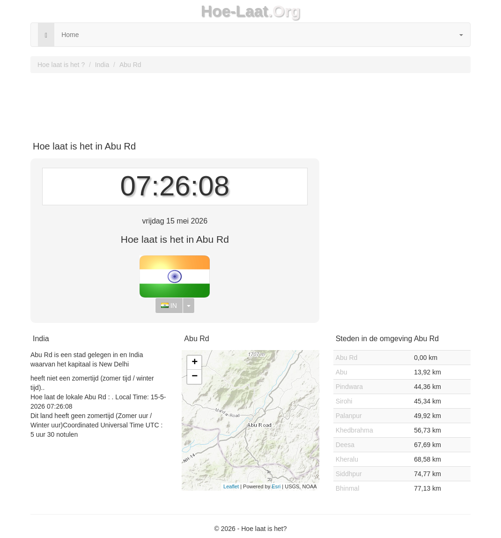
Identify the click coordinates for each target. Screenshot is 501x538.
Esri (276, 486)
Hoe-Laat (234, 11)
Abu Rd (130, 64)
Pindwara (349, 386)
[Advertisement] (250, 103)
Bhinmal (348, 488)
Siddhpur (349, 474)
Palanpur (349, 415)
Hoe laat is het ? (61, 64)
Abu (341, 372)
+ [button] (195, 363)
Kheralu (347, 459)
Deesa (345, 444)
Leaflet (231, 486)
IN (169, 305)
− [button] (195, 377)
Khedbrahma (354, 430)
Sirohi (344, 401)
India (102, 64)
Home (70, 34)
